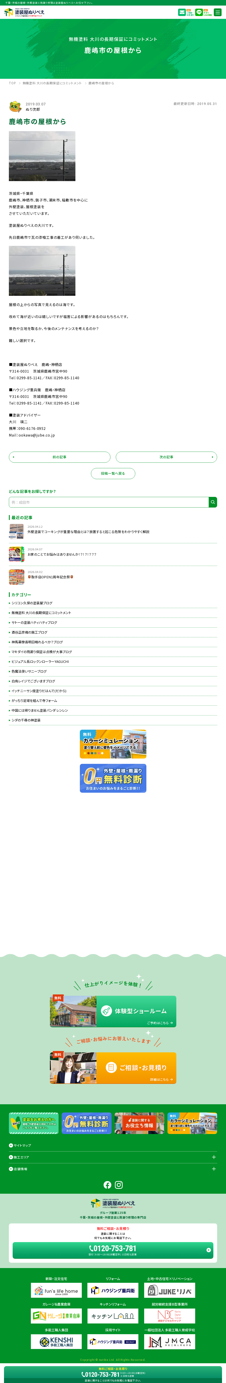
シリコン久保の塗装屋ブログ (32, 603)
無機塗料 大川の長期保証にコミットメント (41, 613)
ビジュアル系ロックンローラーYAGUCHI (40, 662)
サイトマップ (22, 1145)
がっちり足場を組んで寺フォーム (34, 701)
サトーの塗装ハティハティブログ (34, 622)
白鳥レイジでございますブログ (33, 681)
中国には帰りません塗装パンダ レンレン (40, 710)
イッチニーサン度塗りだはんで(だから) (39, 691)
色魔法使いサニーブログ (29, 671)
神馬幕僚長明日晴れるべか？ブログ (37, 642)
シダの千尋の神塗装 (26, 720)
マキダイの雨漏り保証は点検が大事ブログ (42, 652)
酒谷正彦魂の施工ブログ (29, 632)
